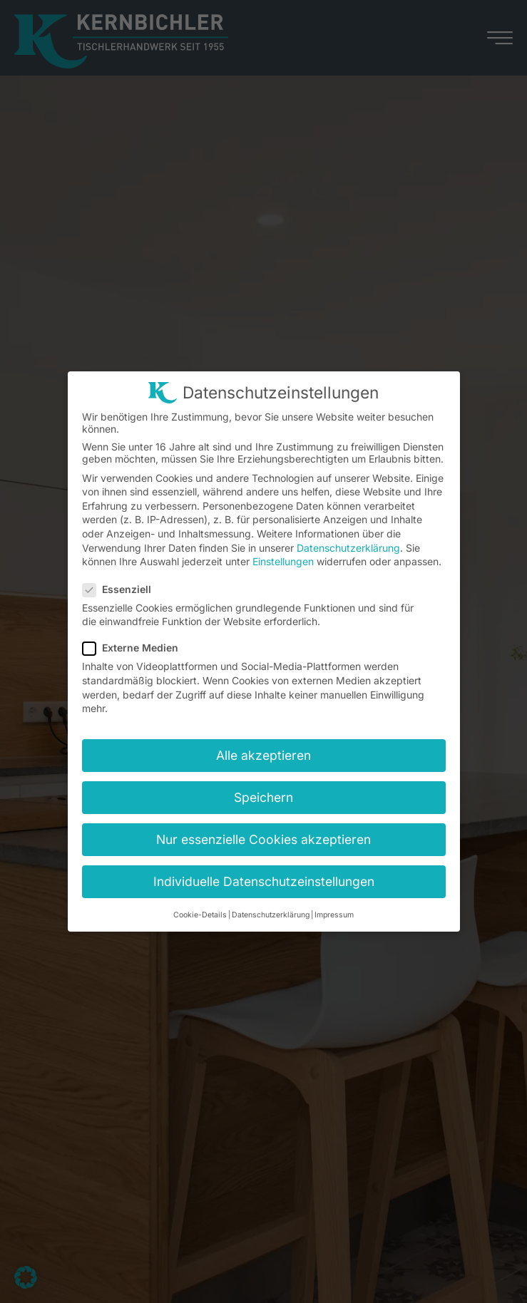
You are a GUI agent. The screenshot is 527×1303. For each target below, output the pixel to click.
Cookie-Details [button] (200, 915)
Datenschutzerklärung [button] (270, 915)
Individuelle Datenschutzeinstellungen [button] (263, 881)
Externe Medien (135, 648)
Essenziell (121, 589)
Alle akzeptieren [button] (263, 755)
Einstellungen (283, 561)
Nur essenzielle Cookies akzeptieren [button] (263, 839)
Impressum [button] (334, 915)
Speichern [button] (263, 797)
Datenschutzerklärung (348, 548)
